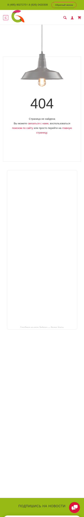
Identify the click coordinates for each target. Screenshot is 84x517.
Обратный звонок (64, 5)
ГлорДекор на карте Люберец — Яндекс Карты (42, 327)
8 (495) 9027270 (16, 4)
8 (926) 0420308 (38, 4)
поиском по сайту (22, 128)
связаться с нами (38, 123)
